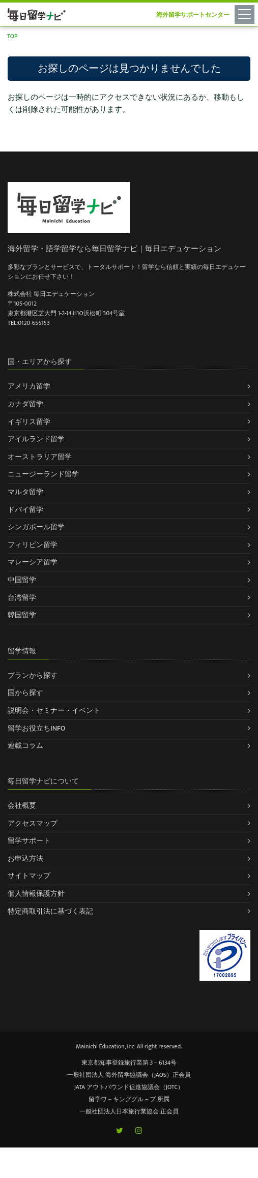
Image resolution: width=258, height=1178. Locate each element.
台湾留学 (22, 597)
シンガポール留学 (36, 527)
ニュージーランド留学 (43, 474)
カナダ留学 (25, 404)
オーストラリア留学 (40, 457)
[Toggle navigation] (246, 13)
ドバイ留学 (25, 510)
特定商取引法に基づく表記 (50, 911)
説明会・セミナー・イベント (54, 710)
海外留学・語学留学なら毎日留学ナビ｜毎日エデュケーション (114, 249)
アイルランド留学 (36, 439)
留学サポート (29, 841)
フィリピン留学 (33, 545)
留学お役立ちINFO (37, 728)
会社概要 (22, 805)
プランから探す (33, 675)
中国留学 (22, 580)
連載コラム (25, 745)
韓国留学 (22, 615)
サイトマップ (29, 876)
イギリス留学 (29, 422)
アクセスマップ (33, 823)
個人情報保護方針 (36, 893)
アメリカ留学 (29, 386)
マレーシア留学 (33, 562)
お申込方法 (25, 858)
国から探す (25, 693)
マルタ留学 (25, 492)
